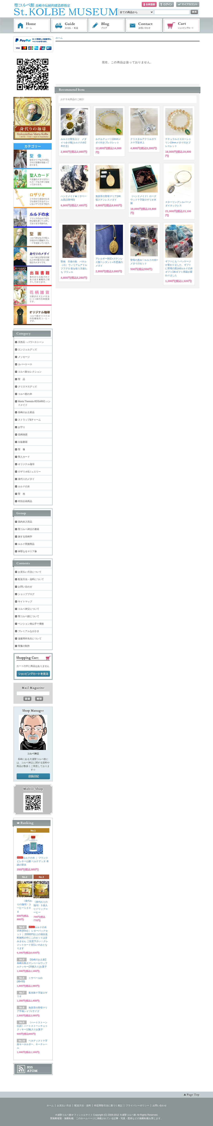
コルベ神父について (28, 609)
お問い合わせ (144, 26)
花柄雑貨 (22, 434)
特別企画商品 (25, 501)
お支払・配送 (69, 26)
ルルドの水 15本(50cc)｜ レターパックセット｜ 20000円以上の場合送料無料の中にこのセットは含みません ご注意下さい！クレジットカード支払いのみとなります (32, 938)
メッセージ (24, 357)
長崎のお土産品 (26, 412)
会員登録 (149, 4)
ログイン (166, 4)
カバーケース (25, 364)
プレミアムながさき (28, 631)
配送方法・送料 (82, 1105)
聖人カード (24, 456)
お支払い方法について (30, 572)
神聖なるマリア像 (27, 551)
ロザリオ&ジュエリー (29, 471)
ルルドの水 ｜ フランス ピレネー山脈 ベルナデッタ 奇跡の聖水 (33, 861)
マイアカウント (187, 4)
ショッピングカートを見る (33, 674)
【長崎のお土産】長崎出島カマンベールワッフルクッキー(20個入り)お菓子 (32, 963)
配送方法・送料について (31, 579)
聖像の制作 (24, 646)
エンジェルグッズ (27, 349)
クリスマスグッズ (27, 386)
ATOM (32, 1071)
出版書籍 (22, 442)
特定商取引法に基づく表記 (108, 1105)
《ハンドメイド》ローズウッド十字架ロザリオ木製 (143, 200)
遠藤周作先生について (30, 638)
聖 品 (21, 379)
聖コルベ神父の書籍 (28, 529)
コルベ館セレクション (30, 371)
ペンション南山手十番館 (31, 623)
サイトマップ (25, 601)
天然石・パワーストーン (31, 342)
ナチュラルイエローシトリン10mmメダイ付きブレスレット (178, 142)
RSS (30, 1067)
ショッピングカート (181, 26)
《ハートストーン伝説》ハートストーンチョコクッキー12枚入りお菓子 (32, 1026)
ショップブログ (26, 594)
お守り (21, 427)
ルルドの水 (24, 486)
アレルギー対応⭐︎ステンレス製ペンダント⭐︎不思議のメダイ (109, 262)
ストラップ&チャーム (29, 419)
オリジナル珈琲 (26, 464)
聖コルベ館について (28, 616)
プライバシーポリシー (137, 1105)
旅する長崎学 (25, 536)
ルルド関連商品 (26, 544)
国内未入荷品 (25, 521)
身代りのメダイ (26, 479)
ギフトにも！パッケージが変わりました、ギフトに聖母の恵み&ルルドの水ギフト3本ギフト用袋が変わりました (179, 268)
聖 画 (21, 493)
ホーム (32, 26)
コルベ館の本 (25, 394)
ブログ (106, 26)
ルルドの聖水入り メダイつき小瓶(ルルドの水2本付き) (74, 142)
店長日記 (33, 776)
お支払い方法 (64, 1105)
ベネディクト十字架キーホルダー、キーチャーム (32, 1044)
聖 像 (21, 449)
